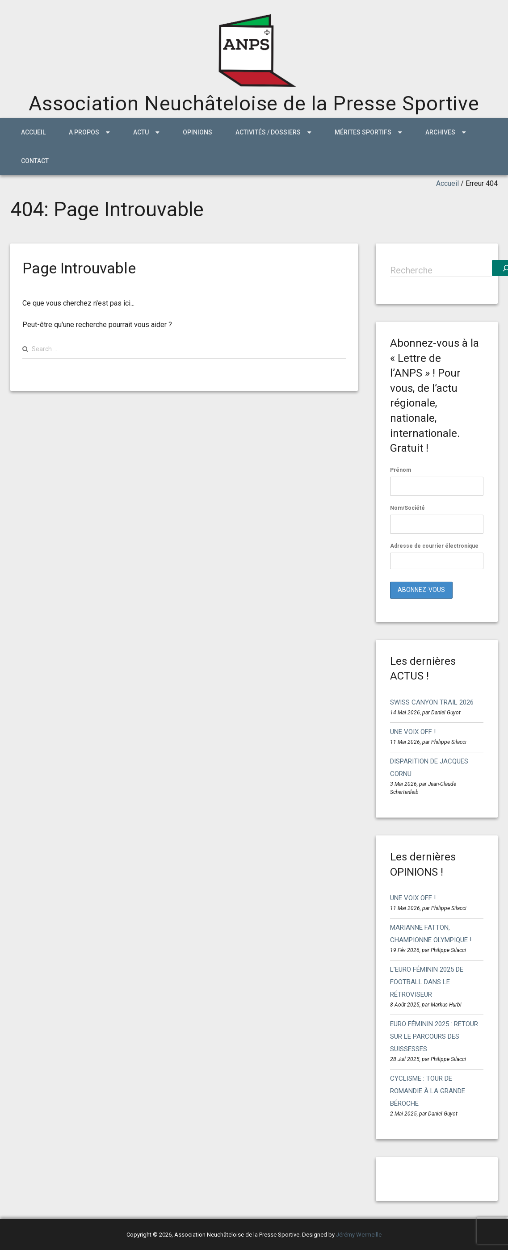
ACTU (141, 132)
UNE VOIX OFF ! (413, 732)
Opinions (197, 132)
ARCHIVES (440, 132)
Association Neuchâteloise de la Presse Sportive (254, 103)
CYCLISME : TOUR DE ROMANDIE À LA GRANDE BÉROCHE (427, 1090)
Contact (35, 160)
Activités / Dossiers (268, 132)
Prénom (400, 470)
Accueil (33, 132)
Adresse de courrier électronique (436, 556)
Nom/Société (407, 508)
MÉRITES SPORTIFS (363, 132)
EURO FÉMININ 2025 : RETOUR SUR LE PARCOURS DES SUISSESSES (434, 1036)
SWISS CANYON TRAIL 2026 (432, 702)
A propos (84, 132)
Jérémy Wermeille (359, 1234)
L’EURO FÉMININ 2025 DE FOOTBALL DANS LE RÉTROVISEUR (426, 981)
